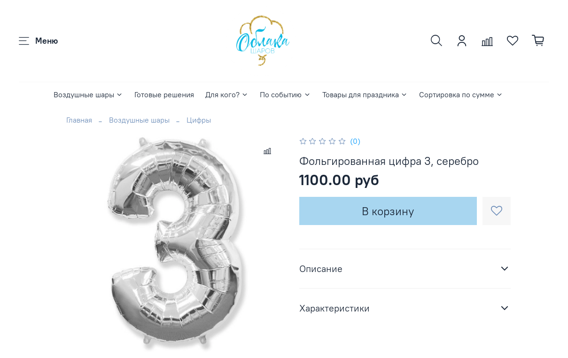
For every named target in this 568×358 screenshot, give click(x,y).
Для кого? (227, 94)
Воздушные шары (88, 94)
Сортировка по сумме (461, 94)
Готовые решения (164, 94)
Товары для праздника (365, 94)
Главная (79, 120)
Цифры (199, 120)
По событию (285, 94)
